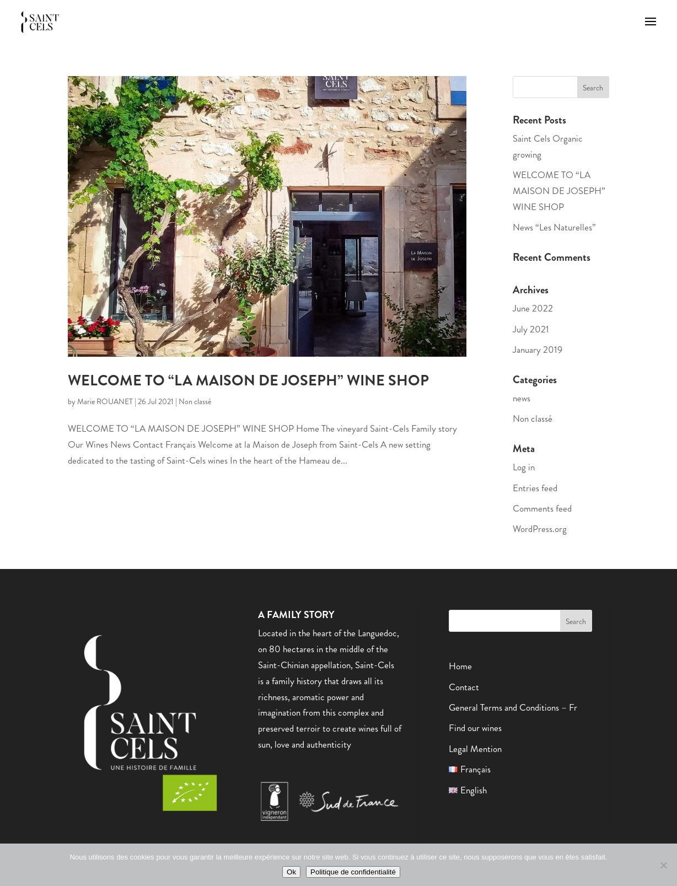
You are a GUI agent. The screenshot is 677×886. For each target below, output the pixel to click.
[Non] (663, 865)
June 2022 (533, 308)
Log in (524, 467)
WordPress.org (540, 528)
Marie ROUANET (105, 401)
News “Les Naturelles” (554, 227)
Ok (291, 872)
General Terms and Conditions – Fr (513, 707)
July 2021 (531, 329)
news (521, 398)
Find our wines (475, 727)
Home (460, 666)
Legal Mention (475, 748)
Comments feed (542, 508)
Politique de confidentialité (353, 872)
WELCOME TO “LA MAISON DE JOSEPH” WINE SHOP (248, 380)
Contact (464, 687)
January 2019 (537, 349)
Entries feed (535, 488)
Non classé (195, 401)
